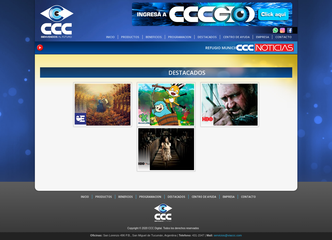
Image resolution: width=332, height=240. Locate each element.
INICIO (110, 37)
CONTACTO (283, 37)
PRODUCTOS (130, 37)
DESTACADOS (207, 37)
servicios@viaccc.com (228, 235)
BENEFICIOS (154, 37)
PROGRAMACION (179, 37)
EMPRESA (262, 37)
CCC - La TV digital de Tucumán (57, 21)
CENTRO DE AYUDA (236, 37)
